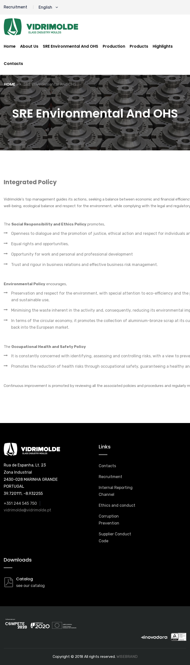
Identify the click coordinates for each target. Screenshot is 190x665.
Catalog (24, 579)
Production (114, 46)
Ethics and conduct (117, 505)
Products (139, 46)
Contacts (13, 63)
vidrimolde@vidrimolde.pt (27, 510)
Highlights (163, 46)
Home (10, 46)
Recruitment (15, 7)
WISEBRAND (127, 656)
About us (29, 46)
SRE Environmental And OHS (70, 46)
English (48, 7)
